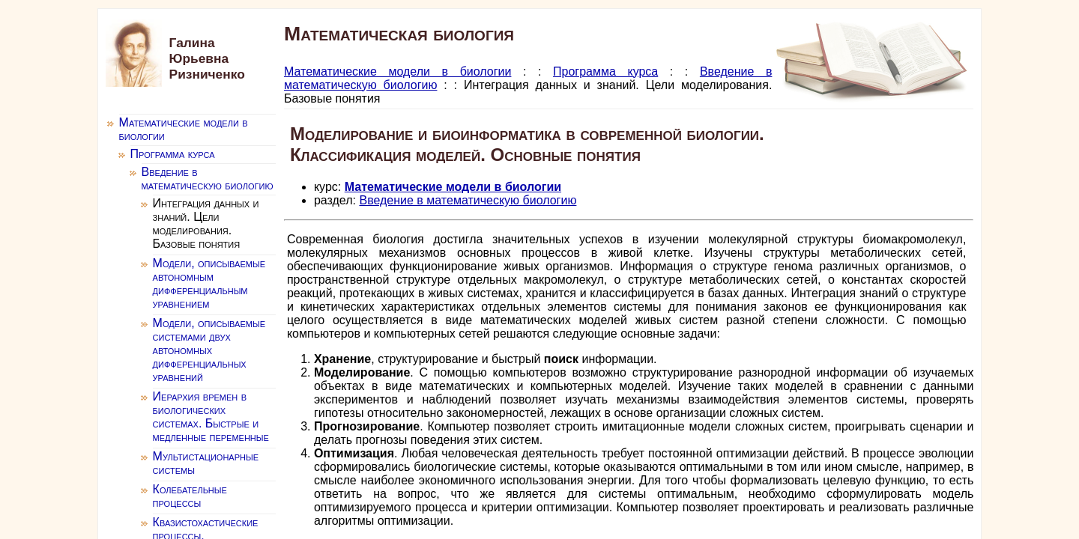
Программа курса (605, 71)
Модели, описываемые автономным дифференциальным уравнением (209, 283)
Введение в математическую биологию (467, 200)
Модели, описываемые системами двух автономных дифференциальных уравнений (209, 350)
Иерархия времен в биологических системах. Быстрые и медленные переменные (211, 416)
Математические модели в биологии (398, 71)
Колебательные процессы (190, 496)
